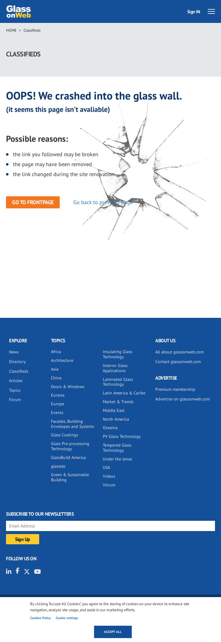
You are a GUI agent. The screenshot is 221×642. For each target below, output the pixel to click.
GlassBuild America (68, 457)
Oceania (110, 427)
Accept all (113, 632)
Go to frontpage (33, 202)
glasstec (58, 466)
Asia (54, 369)
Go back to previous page (103, 202)
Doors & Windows (67, 386)
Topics (15, 390)
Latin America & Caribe (124, 393)
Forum (15, 399)
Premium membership (175, 389)
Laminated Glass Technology (118, 382)
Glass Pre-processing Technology (70, 446)
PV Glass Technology (122, 436)
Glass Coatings (64, 435)
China (56, 378)
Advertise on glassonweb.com (182, 399)
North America (116, 419)
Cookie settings (67, 618)
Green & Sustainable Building (70, 477)
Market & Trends (118, 401)
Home (11, 30)
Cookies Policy (40, 618)
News (14, 352)
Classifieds (32, 30)
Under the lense (117, 459)
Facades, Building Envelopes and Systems (72, 424)
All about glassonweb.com (179, 352)
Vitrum (109, 485)
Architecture (62, 360)
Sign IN (193, 11)
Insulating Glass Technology (117, 354)
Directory (17, 361)
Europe (57, 403)
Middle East (114, 410)
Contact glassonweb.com (178, 361)
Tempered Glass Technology (117, 447)
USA (106, 467)
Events (57, 412)
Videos (109, 476)
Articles (16, 380)
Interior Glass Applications (115, 368)
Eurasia (58, 395)
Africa (56, 351)
